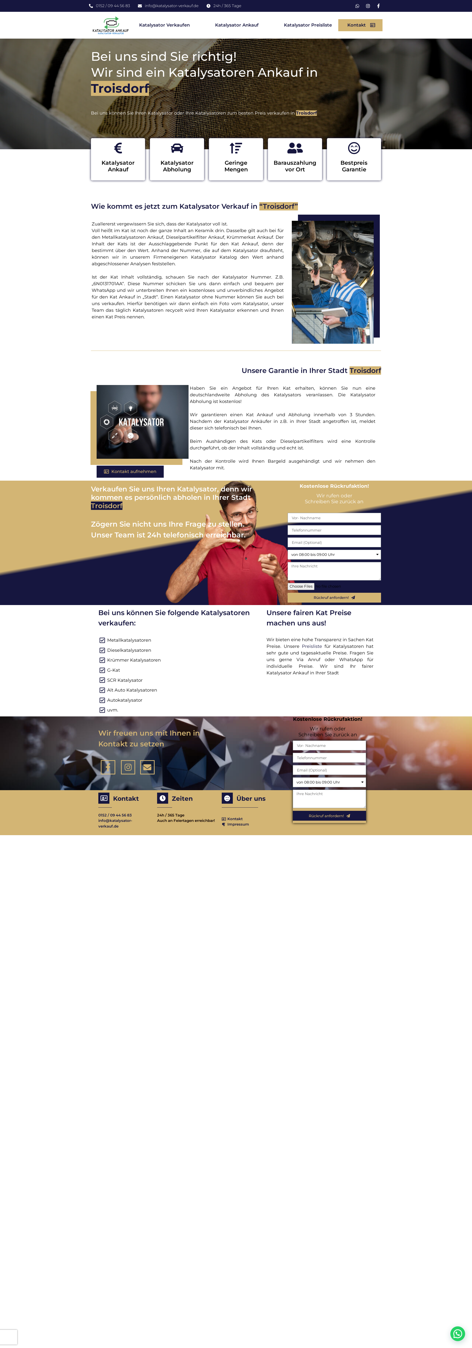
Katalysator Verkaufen (164, 25)
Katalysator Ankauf (237, 25)
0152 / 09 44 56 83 (115, 815)
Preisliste (313, 646)
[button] (360, 25)
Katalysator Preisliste (308, 25)
